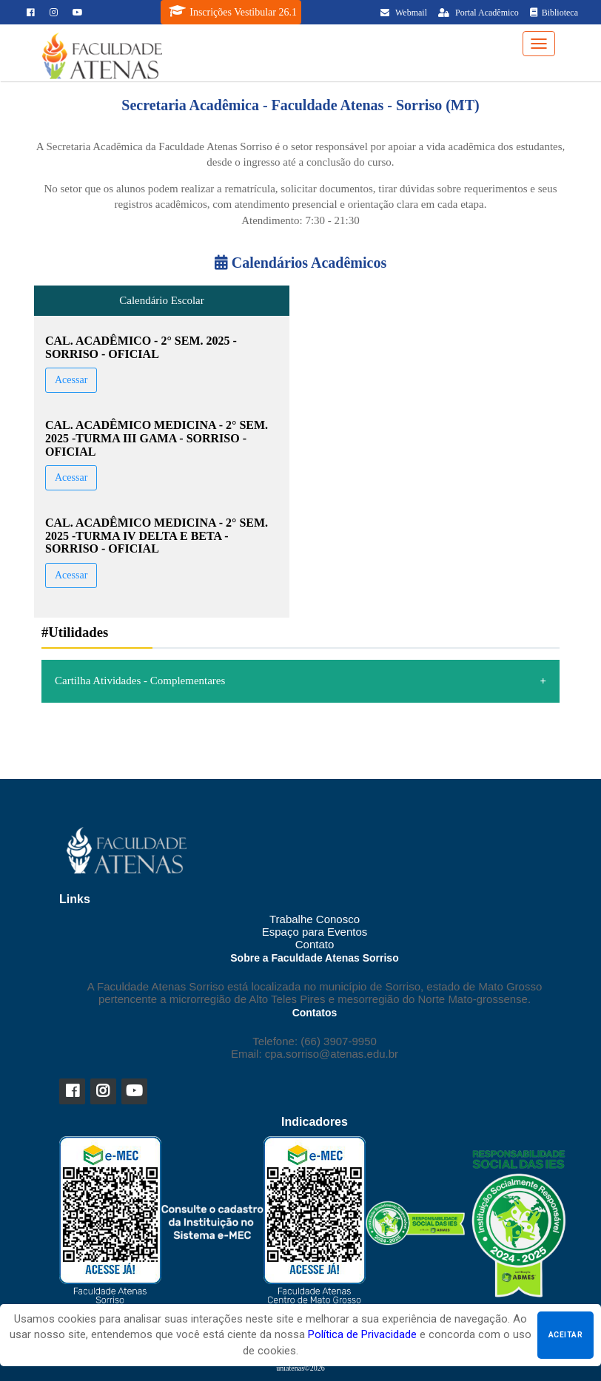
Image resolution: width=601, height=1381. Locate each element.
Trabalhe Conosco (314, 919)
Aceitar (565, 1335)
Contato (315, 944)
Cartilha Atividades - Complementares (140, 680)
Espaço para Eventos (315, 931)
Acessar (71, 379)
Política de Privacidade (362, 1334)
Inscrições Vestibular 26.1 (233, 11)
